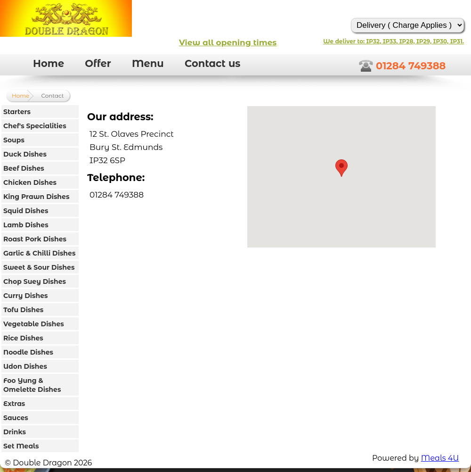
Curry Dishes (25, 295)
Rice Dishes (23, 338)
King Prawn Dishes (36, 196)
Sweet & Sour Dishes (38, 267)
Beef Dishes (23, 168)
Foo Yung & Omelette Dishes (32, 385)
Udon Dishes (25, 366)
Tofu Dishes (23, 310)
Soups (13, 140)
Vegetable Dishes (33, 324)
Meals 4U (440, 458)
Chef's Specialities (34, 126)
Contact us (213, 63)
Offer (98, 63)
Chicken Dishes (30, 182)
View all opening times (227, 42)
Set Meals (21, 446)
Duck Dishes (25, 154)
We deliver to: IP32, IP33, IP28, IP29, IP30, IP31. (393, 41)
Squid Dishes (25, 211)
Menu (148, 63)
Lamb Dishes (26, 225)
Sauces (15, 418)
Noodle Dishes (28, 352)
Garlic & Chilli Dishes (39, 253)
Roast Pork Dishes (34, 239)
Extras (14, 403)
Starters (17, 112)
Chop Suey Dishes (34, 281)
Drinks (14, 432)
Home (48, 63)
